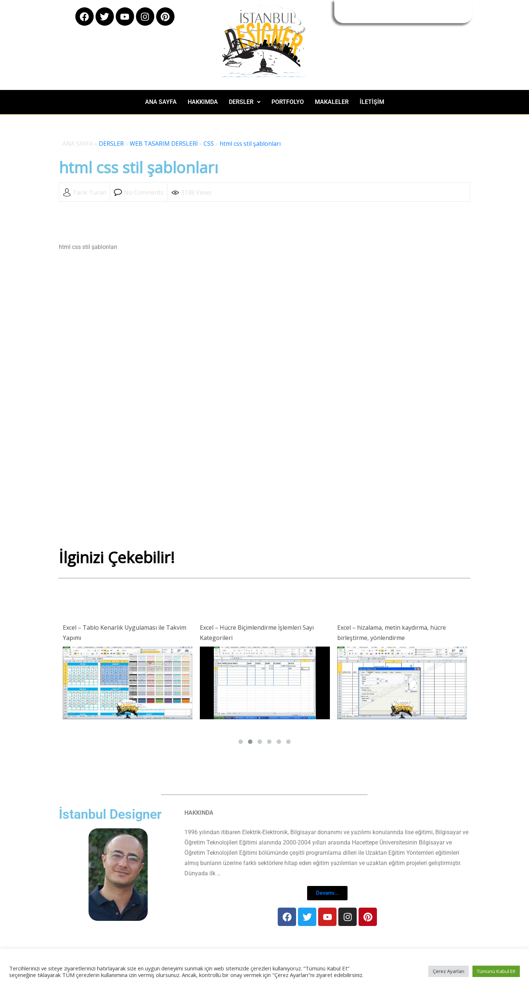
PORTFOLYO (287, 101)
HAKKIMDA (203, 101)
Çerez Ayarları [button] (448, 971)
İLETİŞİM (372, 101)
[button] (244, 102)
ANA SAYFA (161, 101)
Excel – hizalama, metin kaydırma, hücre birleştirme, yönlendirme (391, 632)
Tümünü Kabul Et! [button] (496, 971)
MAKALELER (332, 101)
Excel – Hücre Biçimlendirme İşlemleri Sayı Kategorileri (257, 632)
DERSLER (244, 101)
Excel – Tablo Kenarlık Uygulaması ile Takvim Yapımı (124, 632)
